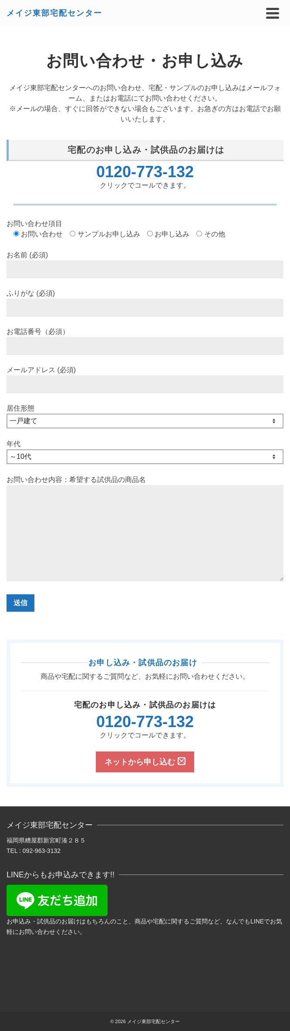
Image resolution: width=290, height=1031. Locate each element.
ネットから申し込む (145, 761)
